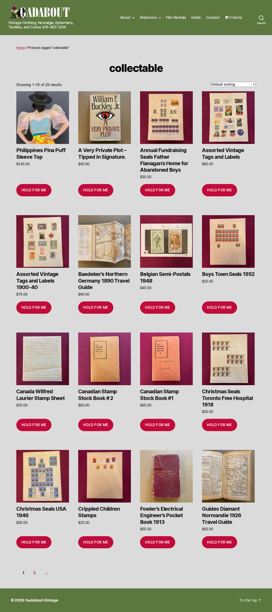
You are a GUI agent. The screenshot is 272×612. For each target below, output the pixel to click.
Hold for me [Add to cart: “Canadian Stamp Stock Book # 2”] (95, 425)
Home (20, 48)
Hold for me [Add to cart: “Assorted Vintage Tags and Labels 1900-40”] (34, 307)
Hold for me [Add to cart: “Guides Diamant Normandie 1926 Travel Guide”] (219, 542)
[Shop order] (233, 84)
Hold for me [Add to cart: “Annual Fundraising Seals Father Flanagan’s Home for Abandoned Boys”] (157, 190)
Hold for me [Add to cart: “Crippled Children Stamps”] (95, 542)
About (125, 17)
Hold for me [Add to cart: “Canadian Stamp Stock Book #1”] (157, 425)
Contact (213, 17)
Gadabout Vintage (41, 600)
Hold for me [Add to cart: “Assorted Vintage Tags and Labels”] (219, 190)
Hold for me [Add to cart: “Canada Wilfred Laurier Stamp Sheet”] (34, 425)
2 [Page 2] (35, 572)
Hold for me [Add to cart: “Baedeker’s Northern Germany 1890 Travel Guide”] (95, 307)
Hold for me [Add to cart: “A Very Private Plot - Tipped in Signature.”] (95, 190)
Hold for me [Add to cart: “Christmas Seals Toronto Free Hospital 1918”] (219, 425)
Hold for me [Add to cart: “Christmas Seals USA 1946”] (34, 542)
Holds (196, 17)
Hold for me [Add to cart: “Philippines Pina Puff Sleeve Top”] (34, 190)
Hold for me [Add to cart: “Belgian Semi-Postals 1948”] (157, 307)
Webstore (148, 17)
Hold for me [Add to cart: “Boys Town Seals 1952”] (219, 307)
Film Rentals (176, 17)
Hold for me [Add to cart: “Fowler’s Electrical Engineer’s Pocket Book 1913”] (157, 542)
